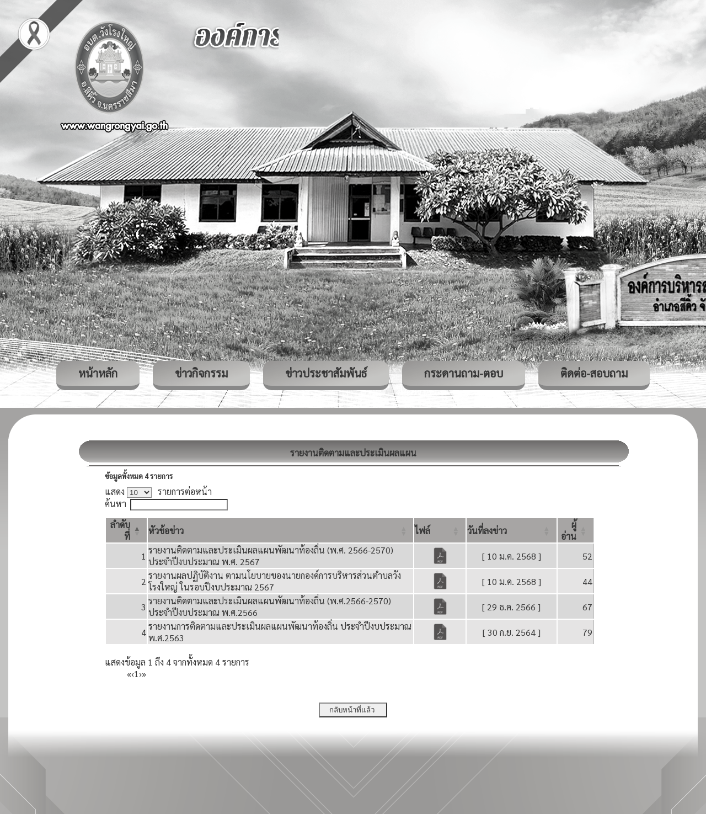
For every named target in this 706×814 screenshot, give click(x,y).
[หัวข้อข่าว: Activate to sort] (280, 530)
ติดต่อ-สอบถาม (594, 373)
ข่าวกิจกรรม (201, 373)
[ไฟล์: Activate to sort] (439, 530)
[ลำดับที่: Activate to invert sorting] (126, 530)
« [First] (129, 673)
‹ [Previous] (132, 673)
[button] (166, 530)
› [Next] (140, 673)
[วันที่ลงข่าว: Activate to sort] (512, 530)
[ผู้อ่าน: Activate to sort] (575, 530)
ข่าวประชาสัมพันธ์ (326, 373)
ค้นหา (115, 503)
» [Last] (144, 673)
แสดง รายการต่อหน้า (158, 491)
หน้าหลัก (97, 373)
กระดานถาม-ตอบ (463, 373)
